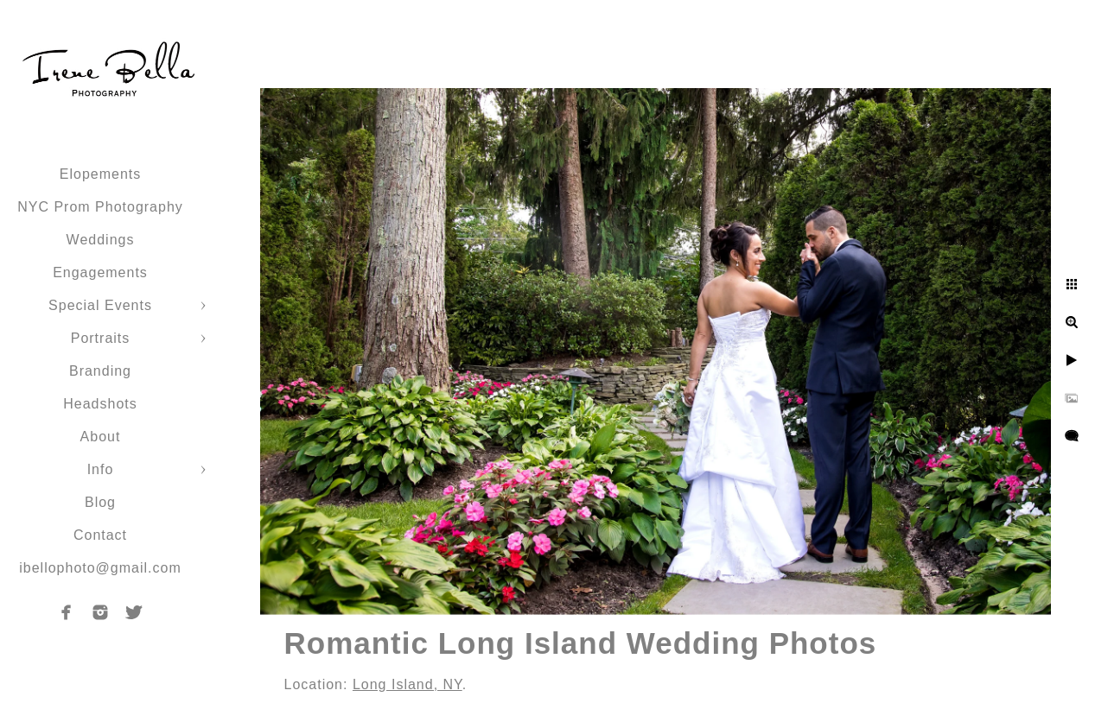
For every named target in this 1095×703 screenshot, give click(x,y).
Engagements (100, 272)
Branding (100, 371)
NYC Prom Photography (100, 207)
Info (100, 469)
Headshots (100, 403)
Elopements (101, 174)
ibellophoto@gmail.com (100, 567)
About (100, 436)
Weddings (101, 239)
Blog (100, 502)
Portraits (101, 338)
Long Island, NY (407, 684)
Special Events (100, 305)
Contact (100, 535)
